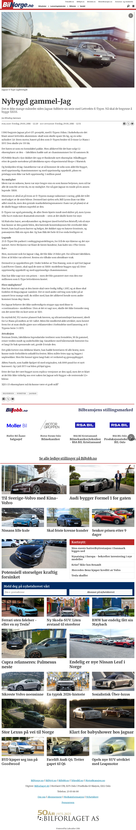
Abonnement (55, 797)
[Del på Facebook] (124, 124)
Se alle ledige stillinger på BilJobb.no (68, 458)
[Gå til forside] (18, 4)
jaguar (32, 393)
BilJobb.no (91, 2)
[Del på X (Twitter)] (128, 124)
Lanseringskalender (58, 6)
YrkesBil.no (69, 2)
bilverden (8, 393)
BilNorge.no (37, 780)
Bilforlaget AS (41, 786)
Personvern (68, 802)
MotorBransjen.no (105, 2)
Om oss (42, 797)
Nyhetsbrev (92, 797)
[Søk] (128, 6)
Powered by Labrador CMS (68, 828)
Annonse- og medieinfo (124, 2)
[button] (131, 437)
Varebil (82, 6)
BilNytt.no (80, 2)
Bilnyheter (42, 6)
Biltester (72, 6)
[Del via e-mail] (132, 124)
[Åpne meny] (133, 6)
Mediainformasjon (74, 797)
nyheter (21, 393)
